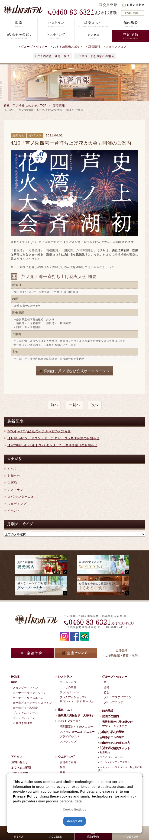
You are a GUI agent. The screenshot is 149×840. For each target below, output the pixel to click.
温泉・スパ (65, 709)
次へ (95, 405)
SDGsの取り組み (109, 747)
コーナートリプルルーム (28, 698)
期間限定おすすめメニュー (76, 726)
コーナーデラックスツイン (29, 693)
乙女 (106, 692)
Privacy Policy (25, 796)
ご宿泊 (12, 482)
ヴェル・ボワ (68, 682)
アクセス (16, 756)
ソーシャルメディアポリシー (116, 762)
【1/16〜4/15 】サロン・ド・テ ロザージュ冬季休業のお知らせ (53, 438)
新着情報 (94, 46)
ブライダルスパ (69, 736)
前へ (54, 405)
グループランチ (113, 702)
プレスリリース (108, 732)
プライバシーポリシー (112, 757)
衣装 (62, 772)
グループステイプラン (118, 697)
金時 (106, 687)
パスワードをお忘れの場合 (96, 56)
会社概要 (105, 738)
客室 (14, 682)
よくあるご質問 (21, 767)
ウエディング (66, 756)
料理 (62, 767)
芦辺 (106, 682)
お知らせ (13, 475)
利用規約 (105, 752)
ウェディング (17, 503)
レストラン (15, 489)
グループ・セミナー (34, 46)
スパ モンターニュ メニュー (77, 731)
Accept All (74, 821)
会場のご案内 (68, 762)
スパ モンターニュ (20, 496)
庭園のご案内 (110, 716)
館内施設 (107, 710)
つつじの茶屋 (68, 687)
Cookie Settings (74, 809)
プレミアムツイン (24, 718)
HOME (15, 676)
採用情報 (105, 742)
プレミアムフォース (25, 712)
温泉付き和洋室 (22, 723)
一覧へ (74, 405)
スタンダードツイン (25, 687)
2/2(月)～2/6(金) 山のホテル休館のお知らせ (39, 431)
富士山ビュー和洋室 (25, 708)
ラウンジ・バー (69, 692)
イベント (13, 510)
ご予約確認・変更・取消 (53, 56)
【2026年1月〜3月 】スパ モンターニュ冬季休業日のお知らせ (52, 445)
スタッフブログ (116, 46)
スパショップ (68, 741)
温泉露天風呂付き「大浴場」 (76, 715)
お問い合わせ (19, 762)
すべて (12, 468)
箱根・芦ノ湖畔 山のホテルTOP (25, 105)
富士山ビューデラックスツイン (32, 702)
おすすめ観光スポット (68, 46)
